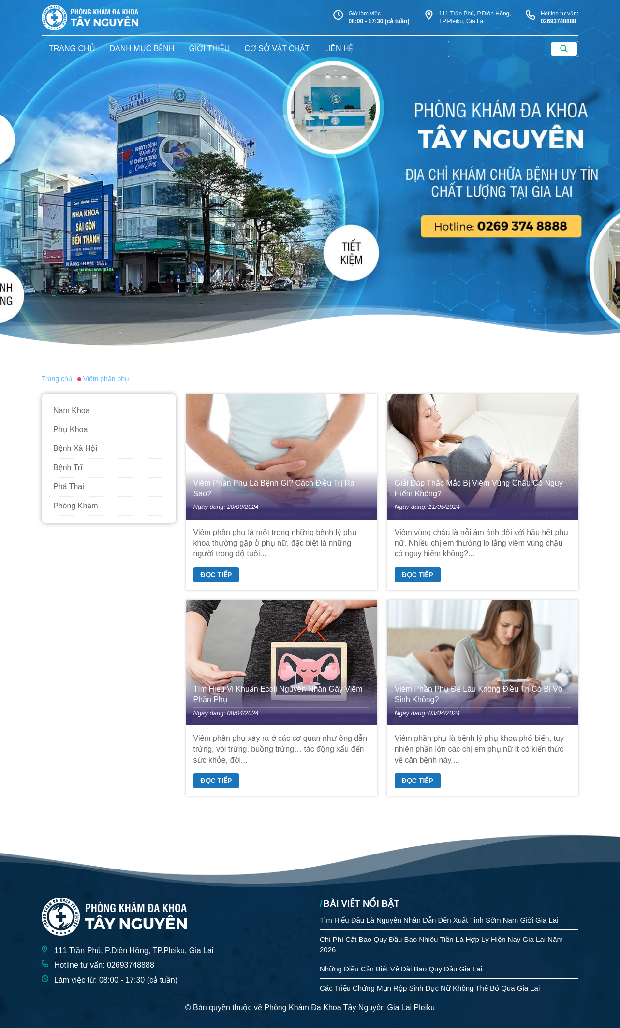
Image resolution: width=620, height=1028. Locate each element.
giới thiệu (209, 48)
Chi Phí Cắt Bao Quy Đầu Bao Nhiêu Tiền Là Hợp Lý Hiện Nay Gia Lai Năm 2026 (441, 944)
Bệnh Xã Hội (75, 448)
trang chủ (72, 48)
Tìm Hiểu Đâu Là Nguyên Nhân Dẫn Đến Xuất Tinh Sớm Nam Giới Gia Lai (439, 920)
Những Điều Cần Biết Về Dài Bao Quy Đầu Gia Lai (401, 969)
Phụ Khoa (70, 429)
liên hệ (339, 48)
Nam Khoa (71, 410)
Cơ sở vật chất (277, 48)
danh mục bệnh (142, 48)
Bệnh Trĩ (68, 467)
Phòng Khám (75, 506)
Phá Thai (68, 486)
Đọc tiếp (216, 575)
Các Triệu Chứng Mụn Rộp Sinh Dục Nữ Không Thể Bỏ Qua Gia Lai (430, 988)
